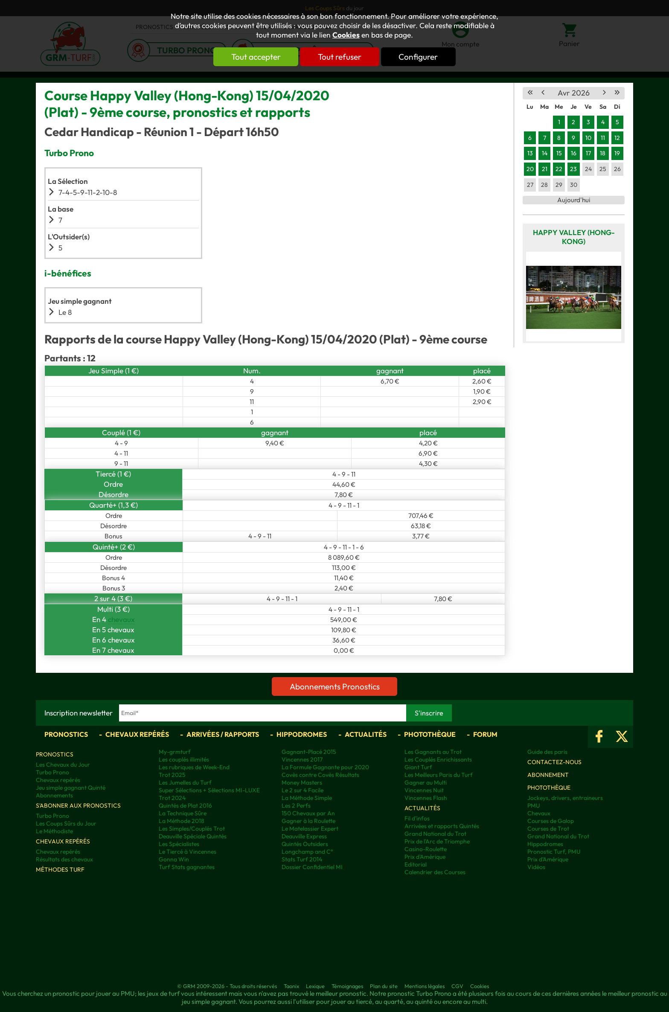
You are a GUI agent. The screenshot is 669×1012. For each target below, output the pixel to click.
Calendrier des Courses (434, 872)
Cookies (346, 35)
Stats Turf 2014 (302, 859)
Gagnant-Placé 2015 (309, 752)
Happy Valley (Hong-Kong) (574, 237)
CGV (457, 986)
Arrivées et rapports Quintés (441, 826)
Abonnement (548, 775)
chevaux (121, 619)
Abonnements (54, 795)
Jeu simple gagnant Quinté (70, 787)
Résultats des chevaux (64, 859)
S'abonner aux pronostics (78, 805)
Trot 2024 (172, 798)
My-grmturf (175, 752)
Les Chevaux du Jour (63, 764)
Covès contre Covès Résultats (320, 775)
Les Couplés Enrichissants (438, 759)
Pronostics (66, 734)
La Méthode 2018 (181, 821)
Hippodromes (301, 734)
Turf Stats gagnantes (187, 867)
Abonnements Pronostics (335, 686)
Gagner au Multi (425, 782)
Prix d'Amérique (424, 857)
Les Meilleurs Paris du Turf (438, 775)
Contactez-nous (554, 762)
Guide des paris (547, 752)
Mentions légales (424, 986)
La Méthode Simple (307, 798)
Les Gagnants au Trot (433, 752)
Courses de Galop (550, 821)
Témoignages (347, 986)
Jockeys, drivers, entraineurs (565, 798)
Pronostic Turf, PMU (553, 851)
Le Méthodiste (54, 831)
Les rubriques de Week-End (194, 767)
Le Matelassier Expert (310, 828)
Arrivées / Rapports (222, 734)
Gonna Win (174, 859)
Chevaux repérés (137, 734)
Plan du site (384, 986)
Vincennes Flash (425, 798)
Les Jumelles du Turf (185, 782)
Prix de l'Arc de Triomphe (437, 841)
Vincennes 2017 (302, 759)
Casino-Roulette (425, 849)
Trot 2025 (172, 775)
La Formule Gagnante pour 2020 (325, 767)
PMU (533, 805)
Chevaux (538, 813)
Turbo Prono (52, 772)
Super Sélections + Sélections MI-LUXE (209, 790)
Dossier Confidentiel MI (312, 867)
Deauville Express (304, 836)
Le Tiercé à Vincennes (187, 851)
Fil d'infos (417, 818)
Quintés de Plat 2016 (185, 805)
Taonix (291, 986)
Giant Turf (418, 767)
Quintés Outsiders (305, 844)
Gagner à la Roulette (308, 821)
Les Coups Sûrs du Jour (66, 823)
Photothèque (430, 734)
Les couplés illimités (184, 759)
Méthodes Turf (60, 869)
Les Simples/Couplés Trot (192, 828)
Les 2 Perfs (296, 805)
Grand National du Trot (435, 834)
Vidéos (536, 867)
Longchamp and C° (307, 851)
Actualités (366, 734)
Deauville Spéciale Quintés (193, 836)
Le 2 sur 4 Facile (302, 790)
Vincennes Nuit (424, 790)
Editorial (415, 864)
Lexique (315, 986)
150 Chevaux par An (308, 813)
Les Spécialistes (179, 844)
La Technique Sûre (183, 813)
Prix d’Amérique (547, 859)
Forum (485, 734)
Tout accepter (255, 57)
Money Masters (302, 782)
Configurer (418, 57)
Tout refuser (339, 57)
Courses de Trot (548, 828)
